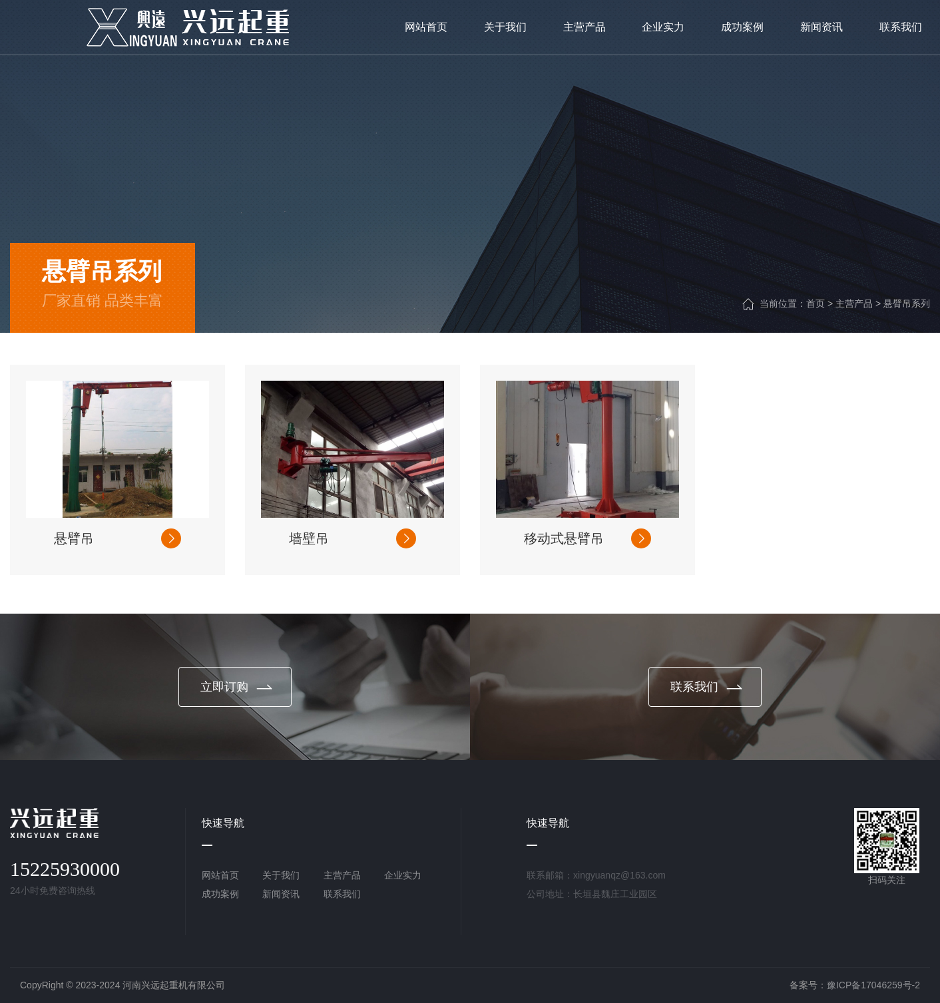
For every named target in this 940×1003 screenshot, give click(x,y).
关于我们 (281, 875)
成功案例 (220, 894)
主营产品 (854, 303)
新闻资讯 (281, 894)
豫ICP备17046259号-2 (873, 985)
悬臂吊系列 (906, 303)
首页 (815, 303)
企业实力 (402, 875)
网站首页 (220, 875)
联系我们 (342, 894)
